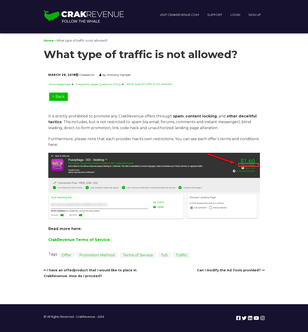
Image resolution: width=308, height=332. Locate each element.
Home (49, 40)
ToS (164, 255)
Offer (67, 255)
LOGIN (235, 15)
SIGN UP (254, 15)
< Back (58, 96)
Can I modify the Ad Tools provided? (229, 270)
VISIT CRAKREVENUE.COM (179, 15)
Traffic (181, 255)
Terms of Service (138, 255)
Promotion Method (97, 255)
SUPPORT (214, 15)
